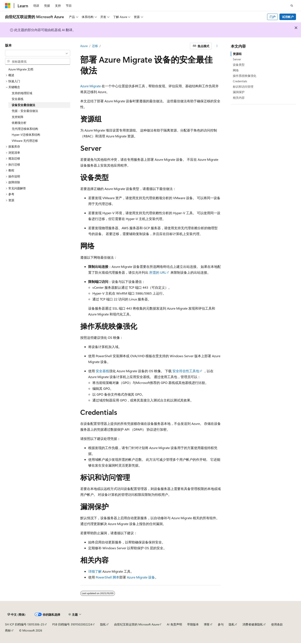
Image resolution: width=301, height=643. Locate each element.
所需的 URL (157, 272)
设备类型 (239, 65)
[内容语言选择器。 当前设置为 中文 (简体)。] (16, 614)
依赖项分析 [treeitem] (19, 123)
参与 (221, 624)
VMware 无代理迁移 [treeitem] (25, 141)
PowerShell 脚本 (107, 577)
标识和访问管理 (243, 87)
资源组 (237, 54)
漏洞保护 (239, 92)
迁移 (95, 46)
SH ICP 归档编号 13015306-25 (24, 624)
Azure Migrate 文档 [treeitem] (20, 69)
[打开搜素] (292, 5)
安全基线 (102, 371)
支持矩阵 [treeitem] (17, 117)
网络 (236, 70)
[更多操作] (217, 46)
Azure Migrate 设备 (141, 577)
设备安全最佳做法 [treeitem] (23, 105)
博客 (207, 624)
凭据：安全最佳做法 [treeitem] (25, 111)
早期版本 (193, 624)
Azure (84, 46)
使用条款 (277, 624)
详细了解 (95, 571)
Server (237, 59)
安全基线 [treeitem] (17, 99)
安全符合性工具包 (185, 371)
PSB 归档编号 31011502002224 (72, 624)
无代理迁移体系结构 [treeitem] (25, 129)
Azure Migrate (90, 86)
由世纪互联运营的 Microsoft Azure (136, 624)
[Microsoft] (7, 5)
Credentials (240, 81)
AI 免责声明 (174, 624)
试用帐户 (288, 17)
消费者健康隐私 (252, 624)
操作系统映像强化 (244, 76)
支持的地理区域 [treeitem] (22, 93)
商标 (8, 630)
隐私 (103, 624)
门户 (272, 17)
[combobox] (37, 53)
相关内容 (239, 98)
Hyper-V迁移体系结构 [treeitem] (26, 135)
